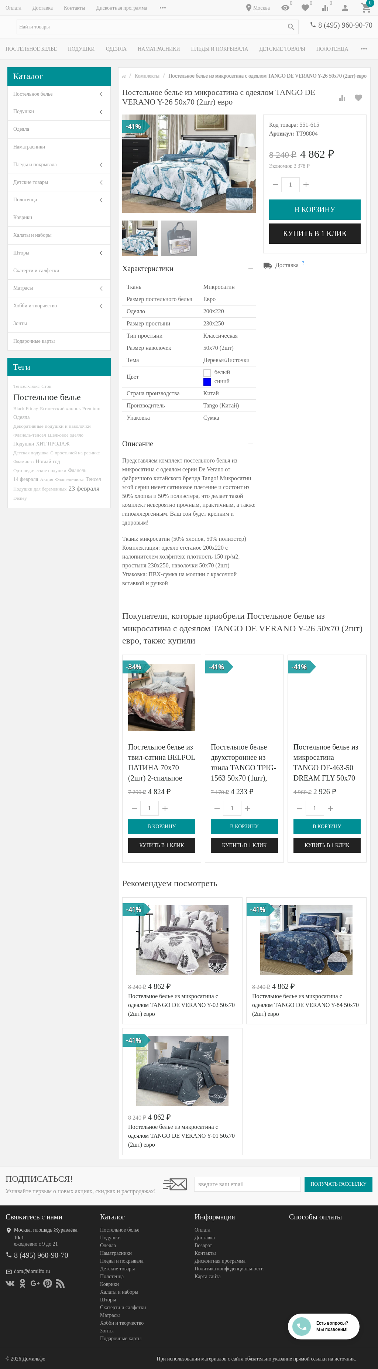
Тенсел (93, 479)
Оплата (13, 8)
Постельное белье (31, 49)
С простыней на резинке (75, 452)
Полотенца (332, 49)
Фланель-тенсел (29, 435)
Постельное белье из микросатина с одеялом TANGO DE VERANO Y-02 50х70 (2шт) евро (181, 1005)
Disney (20, 498)
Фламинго (23, 461)
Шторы (21, 253)
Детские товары (282, 49)
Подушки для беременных (40, 489)
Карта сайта (208, 1276)
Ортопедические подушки (39, 470)
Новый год (47, 461)
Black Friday (25, 408)
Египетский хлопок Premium (70, 408)
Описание (137, 444)
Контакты (74, 8)
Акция (46, 479)
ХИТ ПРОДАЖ (52, 444)
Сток (46, 386)
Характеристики (147, 268)
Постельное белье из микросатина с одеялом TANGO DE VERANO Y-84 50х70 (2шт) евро (305, 1005)
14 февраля (25, 479)
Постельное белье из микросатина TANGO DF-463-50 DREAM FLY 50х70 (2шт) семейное (325, 767)
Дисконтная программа (121, 8)
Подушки (81, 49)
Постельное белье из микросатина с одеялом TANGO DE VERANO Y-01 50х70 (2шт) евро (181, 1136)
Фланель (77, 470)
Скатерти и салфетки (36, 270)
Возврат (203, 1245)
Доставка (42, 8)
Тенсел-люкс (26, 386)
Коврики (22, 217)
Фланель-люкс (69, 479)
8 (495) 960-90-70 (345, 25)
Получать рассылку (338, 1184)
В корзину (315, 209)
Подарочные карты (34, 341)
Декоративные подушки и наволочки (52, 426)
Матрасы (23, 288)
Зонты (20, 323)
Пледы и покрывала (219, 49)
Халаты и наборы (32, 235)
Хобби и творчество (35, 305)
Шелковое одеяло (65, 435)
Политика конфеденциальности (229, 1268)
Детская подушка (30, 452)
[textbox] (158, 27)
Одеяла (116, 49)
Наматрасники (159, 49)
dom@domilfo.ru (32, 1271)
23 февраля (84, 488)
